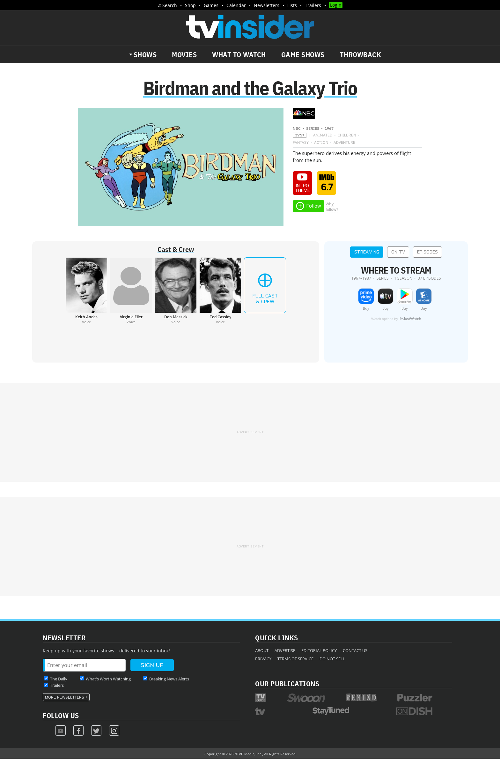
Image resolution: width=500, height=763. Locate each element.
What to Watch (239, 54)
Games (211, 5)
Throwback (360, 54)
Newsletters (266, 5)
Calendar (236, 5)
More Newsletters (64, 701)
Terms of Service (295, 662)
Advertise (285, 654)
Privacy (263, 662)
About (261, 654)
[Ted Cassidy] (220, 294)
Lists (292, 5)
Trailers (313, 5)
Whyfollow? (332, 210)
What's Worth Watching (108, 683)
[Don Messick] (176, 294)
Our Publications (287, 687)
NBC (297, 132)
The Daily (58, 683)
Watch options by (396, 323)
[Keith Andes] (86, 294)
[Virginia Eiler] (131, 294)
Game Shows (303, 54)
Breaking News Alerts (169, 683)
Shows (145, 54)
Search (169, 5)
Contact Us (355, 654)
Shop (190, 5)
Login (336, 5)
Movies (184, 54)
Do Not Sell (332, 662)
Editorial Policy (319, 654)
